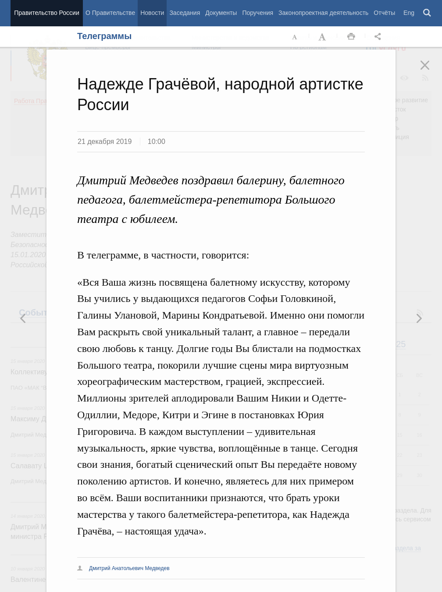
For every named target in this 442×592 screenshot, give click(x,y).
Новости (152, 12)
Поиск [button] (427, 13)
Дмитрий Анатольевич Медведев (129, 568)
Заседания (184, 12)
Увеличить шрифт (323, 36)
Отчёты (384, 12)
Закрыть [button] (431, 71)
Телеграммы (104, 36)
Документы (221, 12)
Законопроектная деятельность (323, 12)
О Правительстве (110, 12)
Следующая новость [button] (23, 318)
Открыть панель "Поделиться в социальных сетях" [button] (379, 36)
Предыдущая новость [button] (419, 318)
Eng (408, 12)
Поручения (257, 12)
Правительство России (46, 12)
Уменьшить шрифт (295, 36)
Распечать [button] (351, 36)
